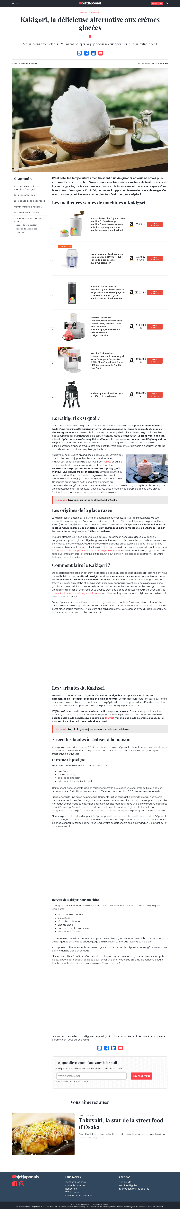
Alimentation (94, 12)
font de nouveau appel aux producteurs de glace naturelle (87, 550)
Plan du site (125, 1182)
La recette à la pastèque (27, 225)
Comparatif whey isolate (79, 1195)
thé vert (109, 718)
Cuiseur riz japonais (75, 1182)
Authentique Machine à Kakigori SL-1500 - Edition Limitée (106, 395)
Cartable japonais (75, 1185)
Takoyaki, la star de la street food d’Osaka (121, 1123)
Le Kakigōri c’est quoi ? (25, 195)
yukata (107, 461)
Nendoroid (71, 1188)
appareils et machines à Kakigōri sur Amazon (76, 593)
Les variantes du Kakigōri (26, 212)
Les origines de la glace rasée (29, 200)
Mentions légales (128, 1185)
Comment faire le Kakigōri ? (28, 206)
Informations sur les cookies (134, 1188)
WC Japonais (72, 1192)
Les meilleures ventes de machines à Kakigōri (27, 188)
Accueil (83, 12)
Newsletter (157, 3)
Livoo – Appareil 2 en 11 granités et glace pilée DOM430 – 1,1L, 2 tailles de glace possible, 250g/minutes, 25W (106, 258)
